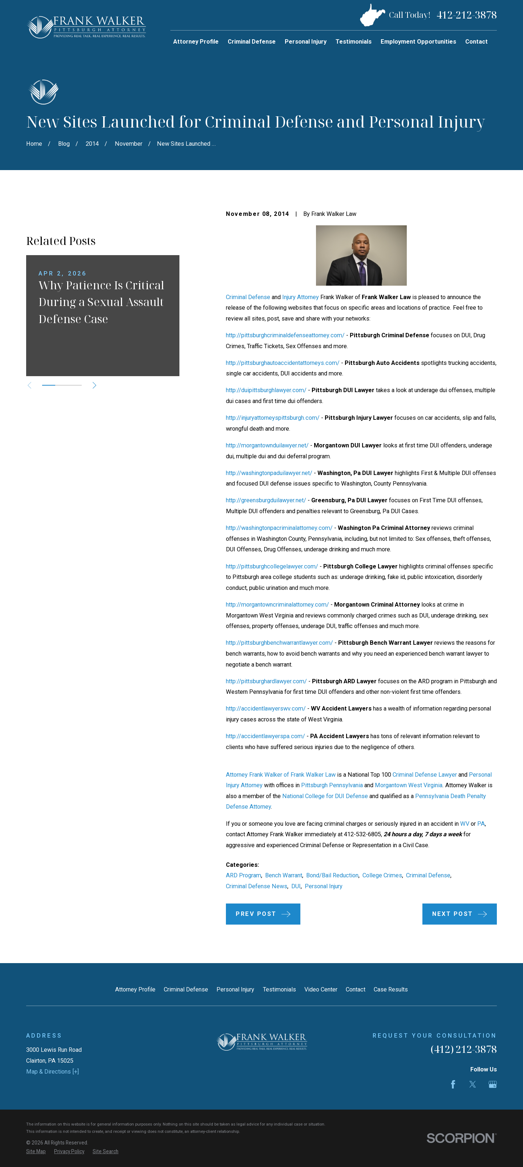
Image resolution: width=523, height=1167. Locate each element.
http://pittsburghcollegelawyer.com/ (272, 566)
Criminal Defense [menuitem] (252, 41)
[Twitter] (473, 1084)
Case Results (391, 989)
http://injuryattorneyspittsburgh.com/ (273, 417)
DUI (296, 886)
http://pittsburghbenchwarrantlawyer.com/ (279, 642)
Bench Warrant (283, 875)
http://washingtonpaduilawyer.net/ (269, 473)
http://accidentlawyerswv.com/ (266, 708)
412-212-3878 (467, 15)
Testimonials (279, 989)
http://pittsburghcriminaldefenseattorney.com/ (285, 335)
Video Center (320, 989)
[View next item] (94, 487)
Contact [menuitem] (476, 41)
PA (481, 823)
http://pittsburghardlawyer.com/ (266, 681)
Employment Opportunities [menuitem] (418, 41)
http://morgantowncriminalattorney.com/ (277, 604)
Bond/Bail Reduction (332, 875)
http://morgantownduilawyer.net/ (267, 445)
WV (464, 823)
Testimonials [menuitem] (354, 41)
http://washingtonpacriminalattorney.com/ (279, 527)
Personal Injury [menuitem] (306, 41)
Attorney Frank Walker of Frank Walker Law (281, 774)
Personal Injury (323, 886)
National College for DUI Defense (325, 796)
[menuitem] (36, 1151)
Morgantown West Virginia (408, 785)
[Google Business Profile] (492, 1084)
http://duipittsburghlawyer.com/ (266, 390)
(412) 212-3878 (464, 1049)
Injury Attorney (300, 297)
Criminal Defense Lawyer (425, 774)
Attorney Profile (135, 989)
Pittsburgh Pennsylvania (332, 785)
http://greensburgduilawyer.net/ (266, 500)
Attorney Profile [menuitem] (196, 41)
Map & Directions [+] (52, 1071)
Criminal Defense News (256, 886)
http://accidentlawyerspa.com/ (265, 736)
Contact (355, 989)
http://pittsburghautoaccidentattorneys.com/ (283, 362)
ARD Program (243, 875)
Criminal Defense (248, 297)
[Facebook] (453, 1084)
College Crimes (382, 875)
